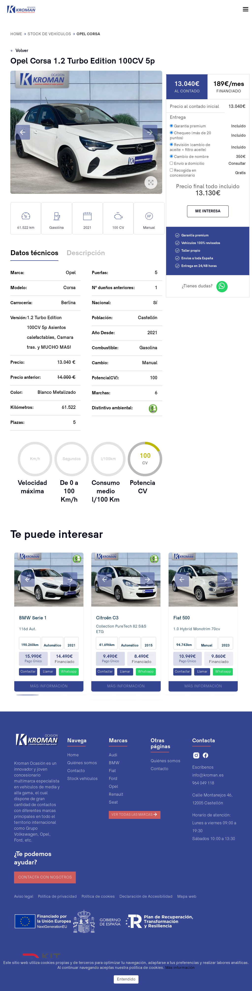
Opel (113, 787)
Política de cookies (98, 896)
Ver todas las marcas (134, 814)
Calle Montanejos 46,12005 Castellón (212, 799)
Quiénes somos (82, 763)
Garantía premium (188, 126)
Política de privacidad (57, 896)
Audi (113, 755)
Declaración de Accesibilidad (146, 896)
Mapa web (186, 896)
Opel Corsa (88, 34)
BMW (114, 763)
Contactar (28, 671)
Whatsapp (69, 671)
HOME (16, 34)
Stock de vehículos (49, 34)
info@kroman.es (208, 775)
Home (73, 755)
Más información (49, 686)
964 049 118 (203, 783)
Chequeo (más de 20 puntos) (190, 135)
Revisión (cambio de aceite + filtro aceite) (190, 147)
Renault (116, 794)
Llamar (48, 671)
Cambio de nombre (189, 157)
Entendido (126, 979)
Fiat (112, 771)
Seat (113, 802)
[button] (22, 132)
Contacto (76, 771)
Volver (19, 51)
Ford (113, 779)
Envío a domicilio (187, 163)
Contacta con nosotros (45, 877)
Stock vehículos (82, 779)
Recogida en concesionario (183, 172)
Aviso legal (23, 896)
